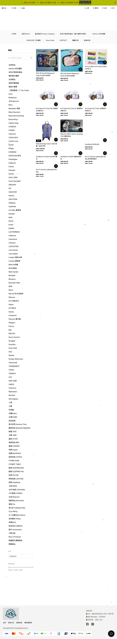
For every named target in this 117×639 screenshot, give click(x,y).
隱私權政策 (28, 623)
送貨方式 (11, 623)
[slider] (8, 567)
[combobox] (20, 556)
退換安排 (19, 623)
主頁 (4, 623)
